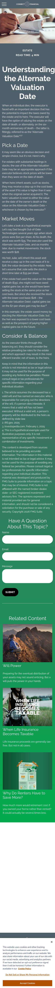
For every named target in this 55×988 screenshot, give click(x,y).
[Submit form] (10, 592)
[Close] (52, 943)
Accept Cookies (27, 984)
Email (5, 549)
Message (7, 566)
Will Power (12, 665)
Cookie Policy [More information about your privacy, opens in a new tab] (24, 969)
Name (5, 532)
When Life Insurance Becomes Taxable (20, 731)
